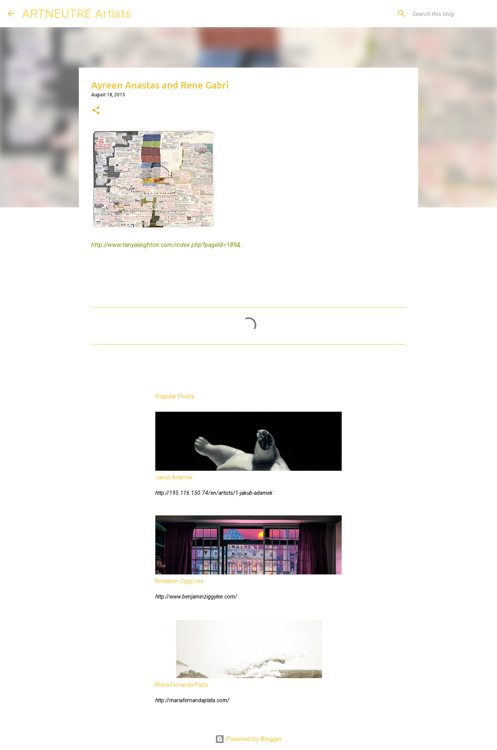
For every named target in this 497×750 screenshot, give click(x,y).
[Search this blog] (450, 13)
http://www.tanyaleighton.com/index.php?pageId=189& (166, 245)
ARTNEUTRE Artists (76, 13)
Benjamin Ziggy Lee (179, 581)
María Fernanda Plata (181, 685)
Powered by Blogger (248, 739)
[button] (96, 111)
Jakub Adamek (174, 477)
